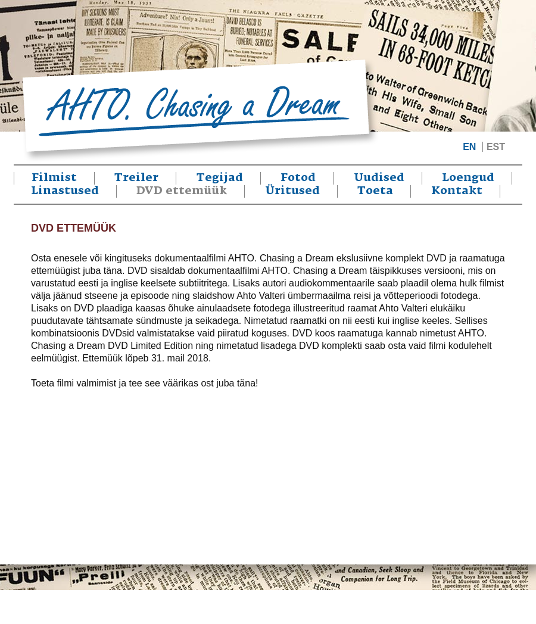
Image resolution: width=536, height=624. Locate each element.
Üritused (292, 191)
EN (469, 147)
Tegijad (220, 178)
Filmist (54, 178)
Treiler (136, 178)
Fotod (298, 178)
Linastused (65, 191)
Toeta (375, 191)
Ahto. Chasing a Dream (199, 110)
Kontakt (456, 191)
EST (496, 147)
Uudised (379, 178)
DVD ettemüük (181, 191)
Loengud (468, 178)
